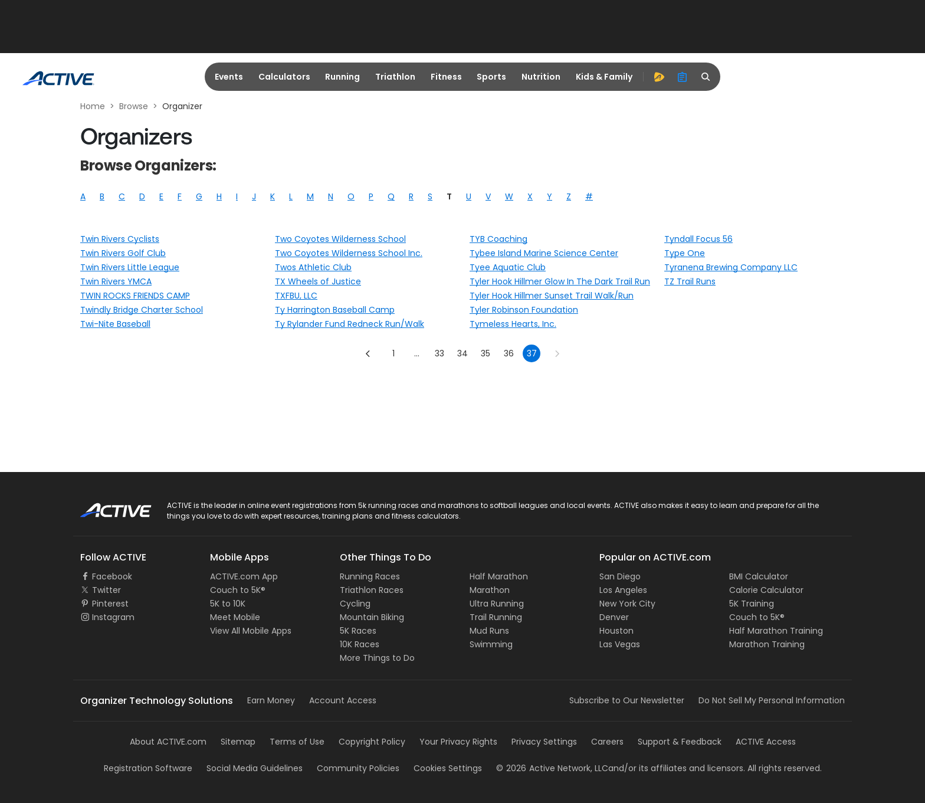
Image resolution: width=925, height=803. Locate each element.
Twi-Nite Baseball (115, 324)
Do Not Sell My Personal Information (771, 700)
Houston (616, 631)
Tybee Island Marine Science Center (544, 253)
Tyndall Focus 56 (698, 239)
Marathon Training (767, 644)
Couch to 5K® (237, 590)
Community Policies (358, 768)
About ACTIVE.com (168, 742)
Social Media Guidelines (254, 768)
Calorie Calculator (766, 590)
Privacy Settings (544, 742)
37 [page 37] (532, 353)
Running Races (370, 576)
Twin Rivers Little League (129, 267)
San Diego (620, 576)
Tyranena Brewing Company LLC (731, 267)
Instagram (113, 617)
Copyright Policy (372, 742)
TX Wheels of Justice (318, 281)
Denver (614, 617)
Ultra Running (497, 603)
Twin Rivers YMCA (116, 281)
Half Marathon (499, 576)
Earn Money (271, 700)
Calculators (284, 77)
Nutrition (540, 77)
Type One (684, 253)
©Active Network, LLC (552, 768)
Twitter (106, 590)
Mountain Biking (372, 617)
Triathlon (395, 77)
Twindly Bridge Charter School (141, 310)
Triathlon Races (372, 590)
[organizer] (682, 76)
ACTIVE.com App (244, 576)
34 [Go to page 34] (462, 353)
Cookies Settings (448, 768)
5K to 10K (227, 603)
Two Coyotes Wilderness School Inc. (348, 253)
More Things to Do (377, 658)
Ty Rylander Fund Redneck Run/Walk (349, 324)
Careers (607, 742)
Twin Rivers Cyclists (119, 239)
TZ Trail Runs (690, 281)
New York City (627, 603)
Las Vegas (619, 644)
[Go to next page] (557, 353)
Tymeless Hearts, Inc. (513, 324)
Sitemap (238, 742)
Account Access (342, 700)
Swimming (491, 644)
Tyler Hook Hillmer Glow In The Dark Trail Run (560, 281)
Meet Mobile (235, 617)
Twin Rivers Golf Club (123, 253)
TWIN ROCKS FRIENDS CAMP (135, 295)
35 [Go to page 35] (485, 353)
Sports (491, 77)
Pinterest (110, 603)
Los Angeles (623, 590)
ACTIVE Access (766, 742)
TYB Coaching (498, 239)
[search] (706, 76)
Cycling (355, 603)
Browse (133, 106)
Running (342, 77)
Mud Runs (489, 631)
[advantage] (659, 76)
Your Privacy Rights (458, 742)
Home (92, 106)
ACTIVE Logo (105, 506)
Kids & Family (604, 77)
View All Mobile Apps (250, 631)
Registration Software (148, 768)
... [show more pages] (416, 353)
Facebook (112, 576)
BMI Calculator (758, 576)
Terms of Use (297, 742)
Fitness (446, 77)
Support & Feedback (679, 742)
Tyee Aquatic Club (508, 267)
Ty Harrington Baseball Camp (335, 310)
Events (229, 77)
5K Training (751, 603)
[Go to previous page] (368, 353)
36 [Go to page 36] (509, 353)
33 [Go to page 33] (439, 353)
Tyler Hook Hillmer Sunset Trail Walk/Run (552, 295)
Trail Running (496, 617)
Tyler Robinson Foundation (524, 310)
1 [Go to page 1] (393, 353)
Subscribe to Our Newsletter (626, 700)
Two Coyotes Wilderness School (340, 239)
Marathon (490, 590)
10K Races (359, 644)
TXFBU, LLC (296, 295)
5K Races (358, 631)
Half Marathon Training (776, 631)
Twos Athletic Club (313, 267)
